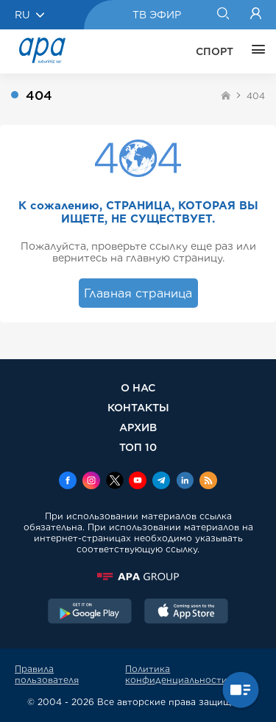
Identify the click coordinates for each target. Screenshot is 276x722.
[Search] (223, 14)
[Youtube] (137, 482)
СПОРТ (214, 51)
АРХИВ (138, 427)
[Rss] (208, 482)
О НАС (138, 387)
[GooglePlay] (90, 613)
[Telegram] (161, 482)
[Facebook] (68, 482)
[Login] (255, 14)
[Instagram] (91, 482)
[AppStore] (186, 613)
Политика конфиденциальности (176, 674)
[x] (115, 482)
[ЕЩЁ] (254, 51)
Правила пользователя (47, 674)
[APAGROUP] (138, 576)
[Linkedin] (185, 482)
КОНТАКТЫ (138, 407)
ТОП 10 (138, 447)
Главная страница (138, 293)
